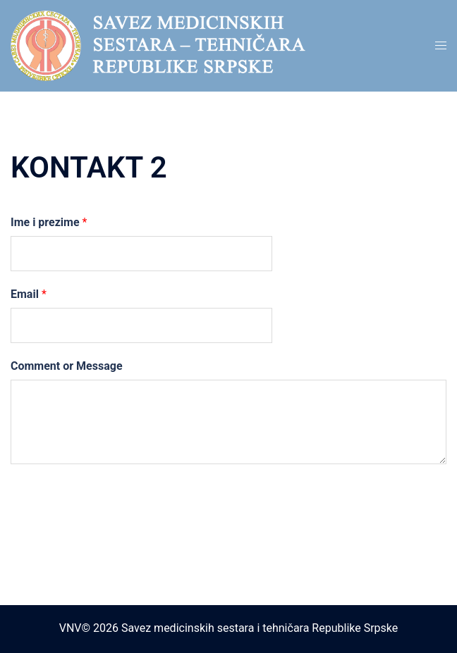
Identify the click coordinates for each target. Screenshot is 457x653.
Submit (53, 496)
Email (29, 294)
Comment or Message (67, 366)
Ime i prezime (49, 222)
